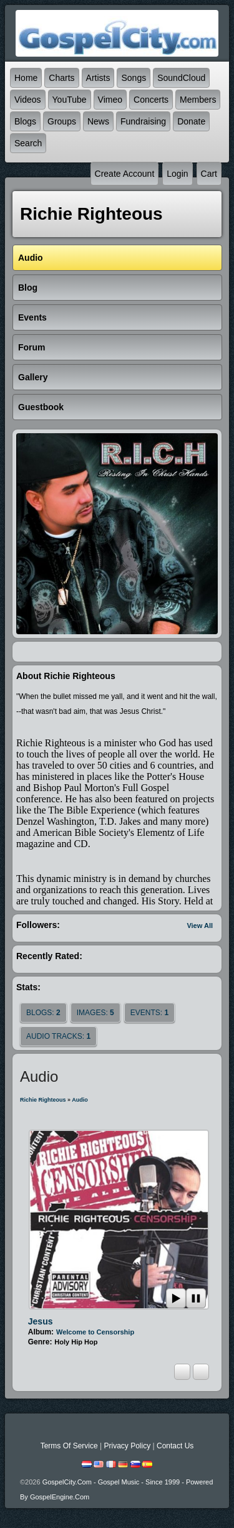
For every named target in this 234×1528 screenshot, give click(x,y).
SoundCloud (181, 78)
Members (198, 100)
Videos (27, 100)
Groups (61, 121)
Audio (80, 1100)
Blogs (25, 121)
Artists (98, 78)
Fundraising (143, 121)
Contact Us (175, 1445)
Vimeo (110, 100)
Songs (133, 78)
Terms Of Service (69, 1445)
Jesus (40, 1321)
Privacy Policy (127, 1445)
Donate (191, 121)
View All (200, 925)
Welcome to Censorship (95, 1332)
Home (25, 78)
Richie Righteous (43, 1100)
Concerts (151, 100)
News (98, 121)
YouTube (69, 100)
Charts (61, 78)
